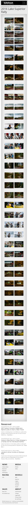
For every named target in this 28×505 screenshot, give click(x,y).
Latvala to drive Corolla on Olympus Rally (12, 452)
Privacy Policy (18, 497)
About (18, 489)
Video (16, 468)
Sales (4, 489)
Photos (16, 467)
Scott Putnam (18, 491)
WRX (16, 477)
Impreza (17, 479)
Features (4, 470)
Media (18, 464)
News (4, 464)
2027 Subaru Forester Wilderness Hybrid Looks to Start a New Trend (12, 429)
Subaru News (5, 467)
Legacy (16, 481)
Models (18, 475)
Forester (17, 484)
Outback (17, 483)
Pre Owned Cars (6, 493)
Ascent (16, 486)
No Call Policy (18, 499)
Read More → (10, 435)
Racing (5, 475)
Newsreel (4, 468)
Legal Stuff (17, 495)
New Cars (4, 491)
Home (8, 3)
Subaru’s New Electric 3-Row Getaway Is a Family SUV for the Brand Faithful (14, 441)
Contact (17, 493)
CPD (3, 477)
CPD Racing (4, 472)
